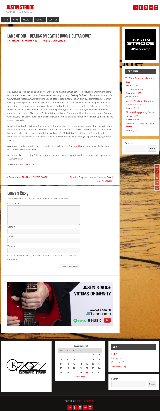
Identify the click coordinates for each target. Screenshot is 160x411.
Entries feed (117, 358)
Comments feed (119, 362)
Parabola (79, 401)
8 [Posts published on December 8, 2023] (87, 359)
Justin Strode (20, 7)
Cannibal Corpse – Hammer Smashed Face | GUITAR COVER (91, 179)
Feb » (83, 376)
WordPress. (90, 401)
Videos (61, 41)
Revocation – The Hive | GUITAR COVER (27, 177)
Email (10, 236)
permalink (28, 164)
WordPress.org (118, 366)
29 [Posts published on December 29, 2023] (87, 372)
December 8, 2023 (31, 41)
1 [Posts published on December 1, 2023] (87, 355)
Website (11, 246)
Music (54, 41)
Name (11, 226)
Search (128, 143)
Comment (13, 203)
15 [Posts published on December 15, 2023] (87, 363)
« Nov (76, 376)
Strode (15, 41)
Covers (46, 41)
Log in (114, 353)
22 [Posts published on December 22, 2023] (87, 368)
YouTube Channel (77, 146)
